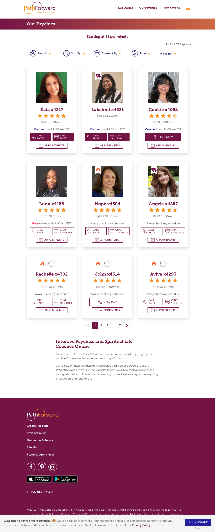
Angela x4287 (163, 203)
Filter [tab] (139, 53)
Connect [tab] (106, 53)
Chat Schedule (63, 231)
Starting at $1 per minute (107, 36)
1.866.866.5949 (40, 492)
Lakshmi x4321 (107, 109)
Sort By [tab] (72, 53)
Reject (198, 528)
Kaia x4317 (51, 109)
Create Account (37, 425)
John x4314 (107, 274)
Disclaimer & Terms (40, 440)
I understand (198, 522)
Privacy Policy (141, 525)
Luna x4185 (51, 203)
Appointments (51, 146)
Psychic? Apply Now (40, 454)
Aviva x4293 (163, 274)
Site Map (33, 447)
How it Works (171, 8)
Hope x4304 (107, 203)
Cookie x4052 (163, 109)
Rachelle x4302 (52, 274)
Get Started (125, 8)
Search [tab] (39, 53)
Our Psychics (148, 8)
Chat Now (60, 137)
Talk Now (37, 137)
